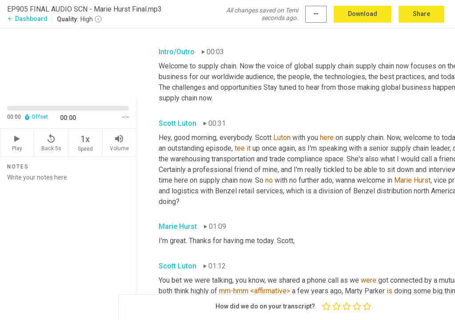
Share (421, 13)
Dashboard (27, 18)
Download (362, 13)
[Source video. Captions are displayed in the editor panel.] (68, 62)
